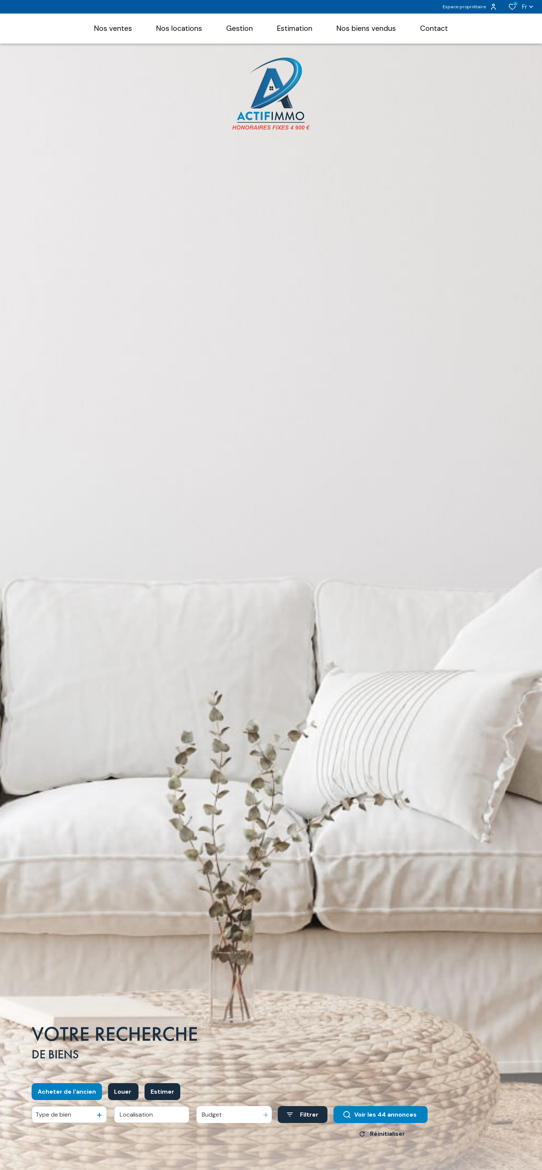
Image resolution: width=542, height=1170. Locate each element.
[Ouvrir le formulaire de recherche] (302, 1117)
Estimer (162, 1094)
